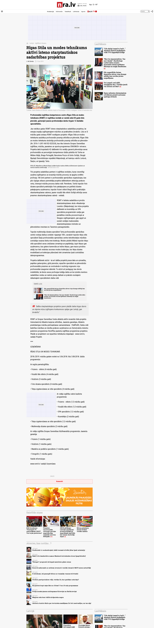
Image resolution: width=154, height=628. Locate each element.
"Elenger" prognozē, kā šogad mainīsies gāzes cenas (51, 562)
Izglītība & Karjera (40, 43)
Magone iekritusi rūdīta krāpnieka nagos (48, 597)
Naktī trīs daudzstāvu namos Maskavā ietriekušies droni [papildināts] (59, 556)
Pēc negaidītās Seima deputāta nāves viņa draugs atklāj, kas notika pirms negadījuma (64, 289)
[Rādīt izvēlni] (2, 11)
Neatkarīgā (50, 11)
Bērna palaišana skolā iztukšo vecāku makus (83, 529)
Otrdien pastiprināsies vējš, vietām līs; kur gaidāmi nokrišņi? (55, 580)
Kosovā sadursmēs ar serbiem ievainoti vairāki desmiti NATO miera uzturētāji (61, 568)
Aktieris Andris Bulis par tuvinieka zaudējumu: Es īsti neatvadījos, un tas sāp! (61, 603)
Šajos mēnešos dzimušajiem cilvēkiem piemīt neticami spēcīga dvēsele (115, 95)
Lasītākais (100, 44)
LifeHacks (76, 11)
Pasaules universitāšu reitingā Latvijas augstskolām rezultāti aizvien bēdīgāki (49, 532)
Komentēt (59, 481)
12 (51, 536)
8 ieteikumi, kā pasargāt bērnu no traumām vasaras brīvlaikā (55, 574)
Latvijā (32, 43)
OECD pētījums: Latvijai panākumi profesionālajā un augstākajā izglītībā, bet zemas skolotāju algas (67, 532)
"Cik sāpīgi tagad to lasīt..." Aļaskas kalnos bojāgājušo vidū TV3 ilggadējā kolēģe (114, 50)
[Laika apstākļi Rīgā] (93, 5)
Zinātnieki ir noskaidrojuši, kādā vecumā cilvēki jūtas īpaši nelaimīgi (58, 550)
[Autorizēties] (152, 11)
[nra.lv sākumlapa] (66, 4)
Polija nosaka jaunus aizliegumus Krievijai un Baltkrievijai (54, 591)
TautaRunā (68, 11)
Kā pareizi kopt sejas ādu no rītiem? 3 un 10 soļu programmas (55, 585)
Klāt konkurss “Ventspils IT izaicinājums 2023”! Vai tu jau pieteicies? (34, 530)
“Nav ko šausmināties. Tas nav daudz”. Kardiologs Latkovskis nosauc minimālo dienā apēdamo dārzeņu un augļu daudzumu (64, 296)
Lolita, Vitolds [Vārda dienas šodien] (82, 6)
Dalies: (52, 476)
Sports (83, 11)
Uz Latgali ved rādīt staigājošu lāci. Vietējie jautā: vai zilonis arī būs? (116, 84)
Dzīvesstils (59, 11)
